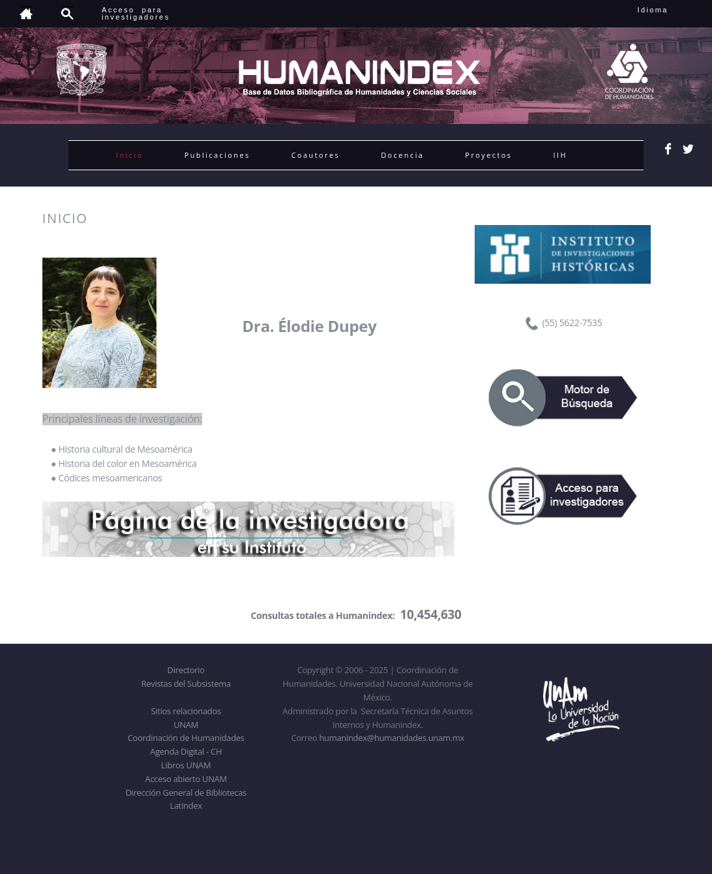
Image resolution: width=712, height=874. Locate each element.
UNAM (185, 725)
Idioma (668, 10)
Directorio (186, 670)
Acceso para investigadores (136, 13)
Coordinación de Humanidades (186, 738)
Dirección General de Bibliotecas (185, 792)
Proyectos (488, 155)
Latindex (186, 805)
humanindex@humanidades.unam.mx (391, 738)
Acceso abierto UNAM (186, 779)
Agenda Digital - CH (186, 751)
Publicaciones (217, 155)
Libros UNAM (186, 765)
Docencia (402, 155)
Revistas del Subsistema (186, 683)
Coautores (315, 155)
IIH (560, 155)
